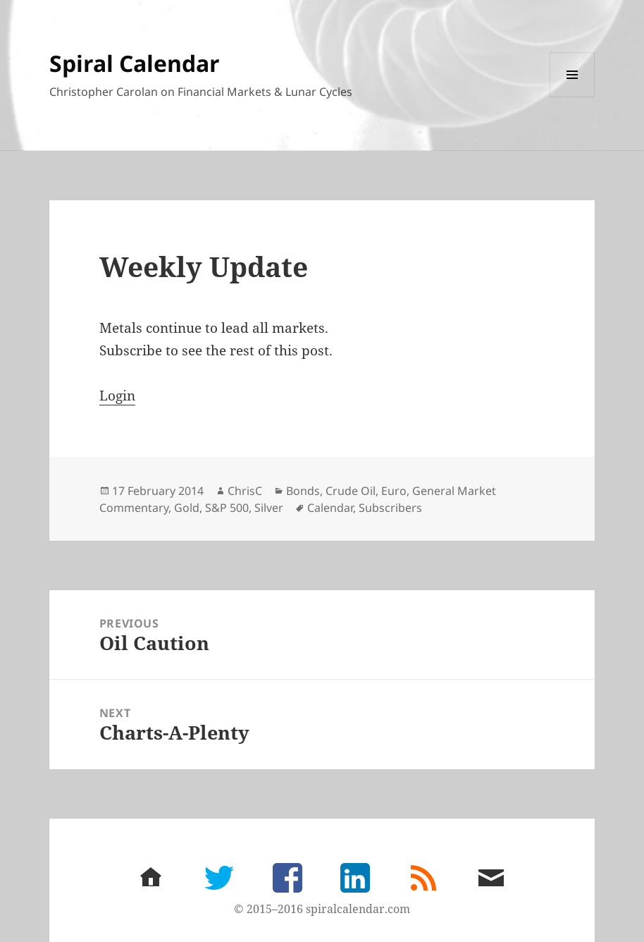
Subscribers (390, 507)
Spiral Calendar (134, 63)
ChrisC (245, 490)
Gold (186, 507)
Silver (268, 507)
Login (117, 395)
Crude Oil (351, 490)
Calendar (330, 507)
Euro (394, 490)
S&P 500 (227, 507)
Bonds (303, 490)
